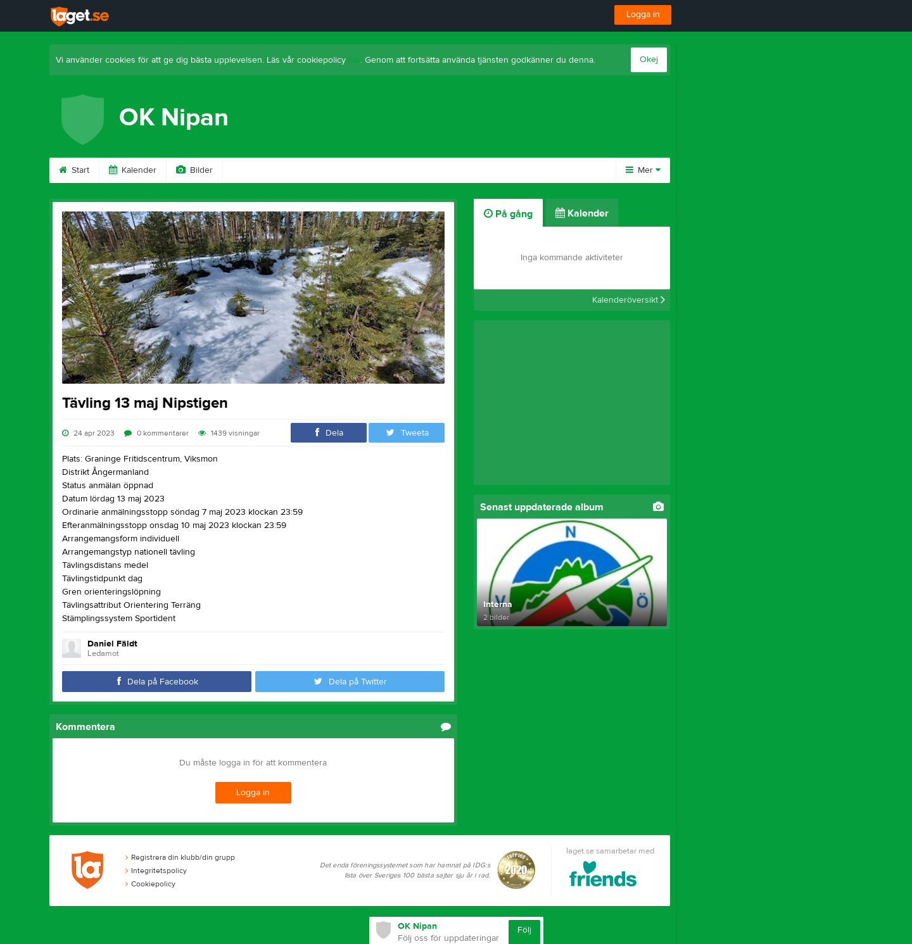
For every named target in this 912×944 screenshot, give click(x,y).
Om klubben (397, 170)
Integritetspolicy (156, 870)
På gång (508, 214)
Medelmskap (262, 170)
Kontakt (529, 170)
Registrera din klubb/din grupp (180, 857)
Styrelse (468, 170)
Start (74, 170)
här (354, 60)
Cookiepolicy (150, 884)
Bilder (194, 170)
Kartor (330, 170)
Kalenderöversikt (628, 300)
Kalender (132, 170)
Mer (643, 170)
